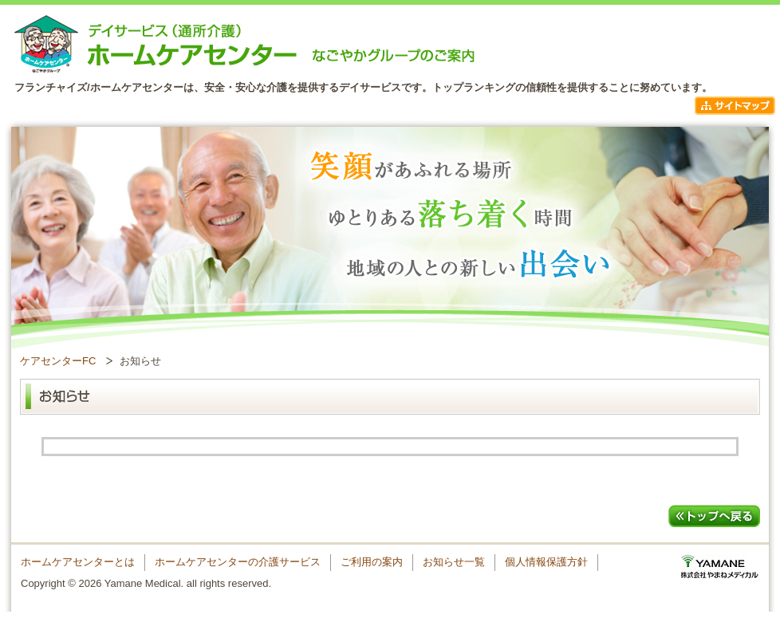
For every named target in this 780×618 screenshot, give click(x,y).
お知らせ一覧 (454, 562)
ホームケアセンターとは (78, 562)
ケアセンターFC (58, 361)
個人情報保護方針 (546, 562)
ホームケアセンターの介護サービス (238, 562)
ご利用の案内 (372, 562)
